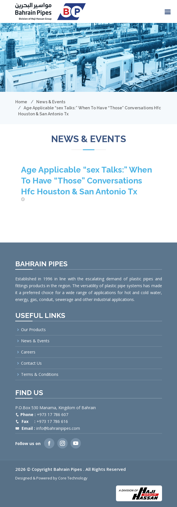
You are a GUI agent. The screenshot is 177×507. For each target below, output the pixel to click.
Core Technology (72, 478)
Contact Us (31, 363)
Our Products (33, 330)
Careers (28, 352)
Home (21, 102)
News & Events (50, 102)
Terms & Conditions (39, 374)
